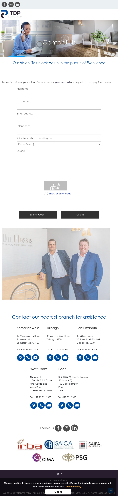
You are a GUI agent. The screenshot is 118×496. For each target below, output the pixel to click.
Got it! (58, 491)
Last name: (23, 101)
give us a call (62, 82)
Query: (21, 151)
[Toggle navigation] (113, 14)
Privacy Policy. (74, 486)
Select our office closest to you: (34, 139)
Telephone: (23, 126)
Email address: (25, 114)
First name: (23, 89)
